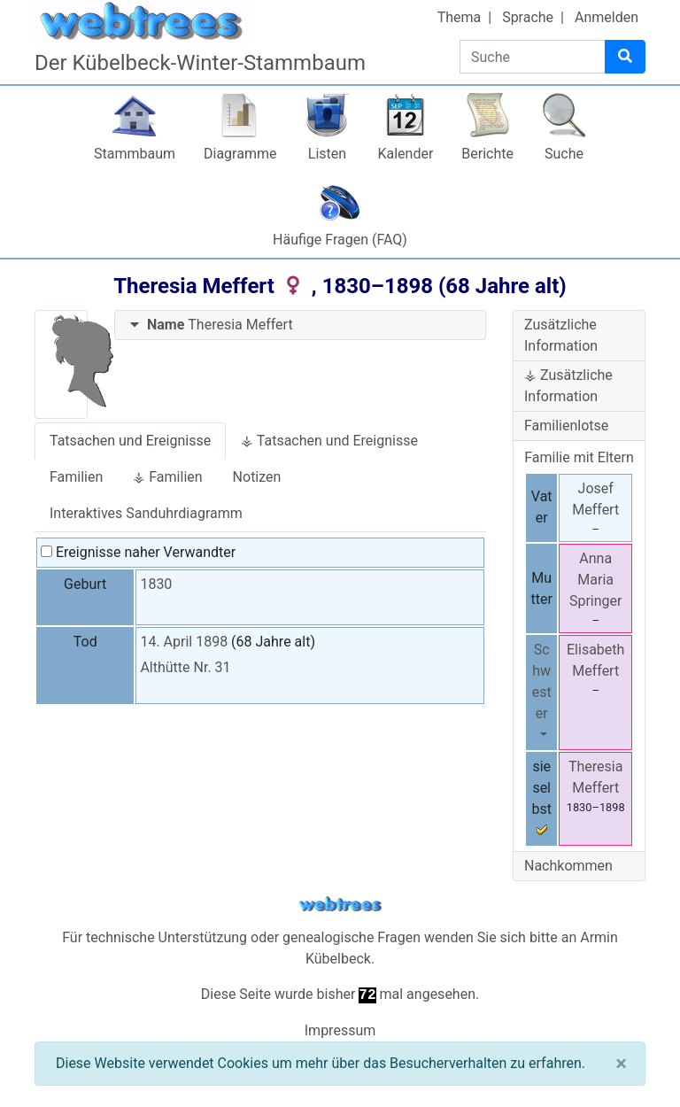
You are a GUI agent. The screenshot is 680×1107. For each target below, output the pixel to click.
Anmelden (606, 17)
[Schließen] (621, 1063)
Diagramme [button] (240, 153)
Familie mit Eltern (579, 457)
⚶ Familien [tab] (167, 476)
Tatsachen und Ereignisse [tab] (130, 440)
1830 (156, 584)
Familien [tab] (76, 476)
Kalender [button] (405, 153)
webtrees (340, 904)
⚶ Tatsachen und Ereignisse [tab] (329, 440)
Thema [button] (459, 17)
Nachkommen (568, 865)
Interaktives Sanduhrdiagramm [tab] (146, 513)
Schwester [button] (542, 681)
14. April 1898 (184, 641)
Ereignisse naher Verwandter (138, 552)
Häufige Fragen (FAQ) (340, 239)
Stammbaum (134, 153)
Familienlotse (566, 425)
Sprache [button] (527, 17)
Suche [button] (564, 153)
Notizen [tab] (257, 476)
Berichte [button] (487, 153)
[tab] (300, 325)
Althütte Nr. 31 (185, 667)
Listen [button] (327, 153)
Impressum (340, 1030)
